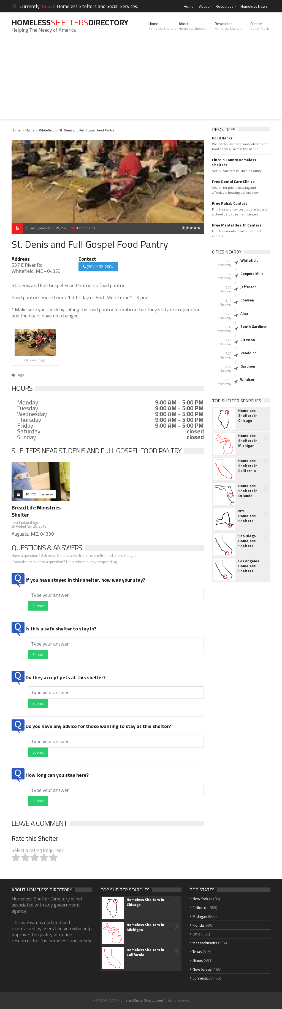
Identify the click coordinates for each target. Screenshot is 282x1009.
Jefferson (248, 286)
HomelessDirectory (70, 22)
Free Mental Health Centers (236, 225)
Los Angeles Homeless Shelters (248, 566)
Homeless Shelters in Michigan (247, 440)
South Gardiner (253, 326)
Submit (38, 606)
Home (189, 6)
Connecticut (202, 978)
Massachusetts (204, 943)
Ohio (196, 934)
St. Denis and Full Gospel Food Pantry (86, 130)
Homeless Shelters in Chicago (247, 415)
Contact (259, 26)
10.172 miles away (39, 494)
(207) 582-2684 (98, 266)
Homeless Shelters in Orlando (247, 490)
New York (200, 899)
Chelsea (247, 300)
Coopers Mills (252, 273)
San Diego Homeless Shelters (247, 540)
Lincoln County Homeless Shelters (234, 162)
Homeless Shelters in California (247, 465)
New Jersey (202, 969)
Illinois (197, 960)
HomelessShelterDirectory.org (140, 1000)
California (200, 907)
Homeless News (254, 6)
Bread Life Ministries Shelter (36, 511)
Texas (197, 951)
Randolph (248, 352)
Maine (29, 130)
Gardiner (248, 366)
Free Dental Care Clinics (233, 181)
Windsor (247, 379)
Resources (225, 6)
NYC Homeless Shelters (247, 515)
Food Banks (222, 138)
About (204, 6)
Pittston (247, 339)
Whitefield (47, 130)
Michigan (199, 916)
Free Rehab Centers (229, 203)
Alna (244, 313)
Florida (198, 925)
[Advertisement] (141, 80)
